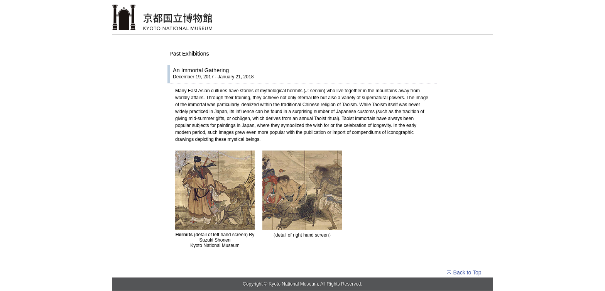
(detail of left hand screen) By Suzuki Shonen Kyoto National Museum (215, 240)
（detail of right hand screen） (302, 235)
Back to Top (464, 272)
